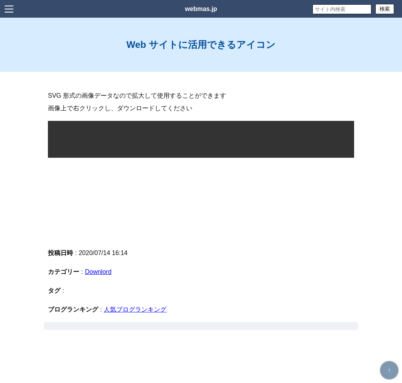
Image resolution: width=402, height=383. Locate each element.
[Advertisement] (201, 202)
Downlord (98, 271)
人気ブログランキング (135, 309)
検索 (385, 9)
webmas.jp (201, 8)
